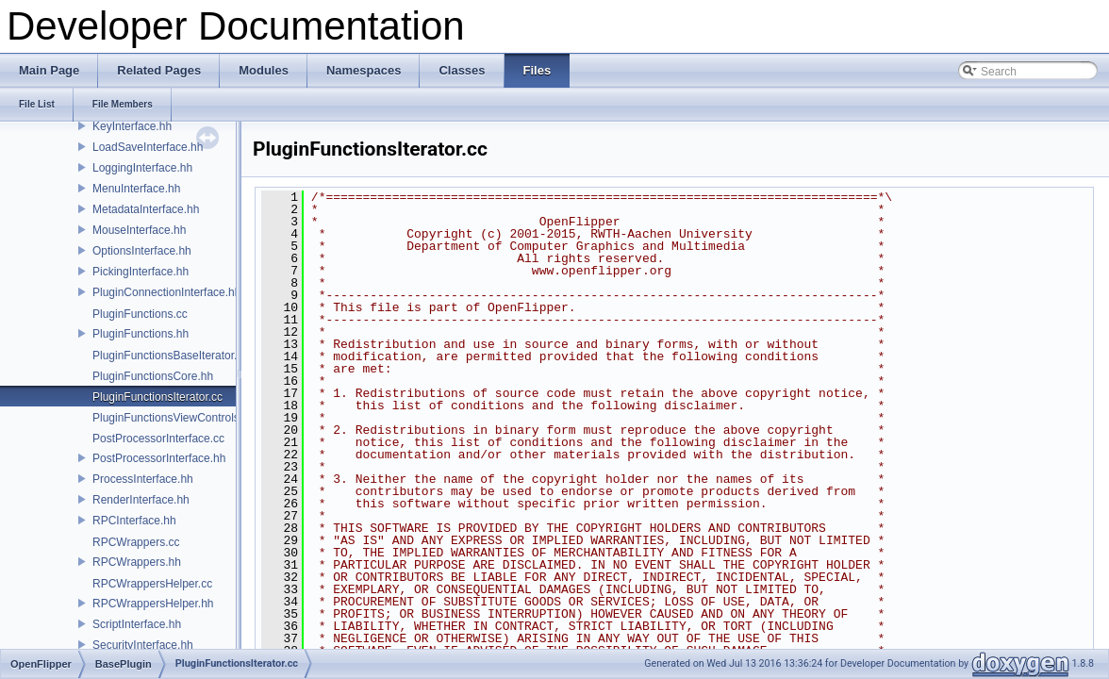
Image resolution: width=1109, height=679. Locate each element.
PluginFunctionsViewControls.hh (174, 417)
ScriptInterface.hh (136, 624)
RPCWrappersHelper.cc (152, 583)
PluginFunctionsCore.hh (152, 376)
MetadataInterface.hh (145, 209)
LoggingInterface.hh (142, 167)
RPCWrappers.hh (136, 562)
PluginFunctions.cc (140, 314)
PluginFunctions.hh (140, 333)
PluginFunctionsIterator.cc (157, 397)
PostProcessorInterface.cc (158, 438)
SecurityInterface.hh (142, 645)
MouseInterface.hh (139, 230)
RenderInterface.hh (141, 499)
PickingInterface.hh (140, 271)
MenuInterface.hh (136, 188)
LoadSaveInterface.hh (147, 147)
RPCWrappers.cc (135, 542)
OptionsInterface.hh (141, 250)
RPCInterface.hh (134, 520)
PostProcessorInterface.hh (158, 458)
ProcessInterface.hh (142, 479)
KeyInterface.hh (132, 126)
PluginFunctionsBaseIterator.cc (170, 355)
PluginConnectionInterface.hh (166, 292)
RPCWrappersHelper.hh (153, 603)
